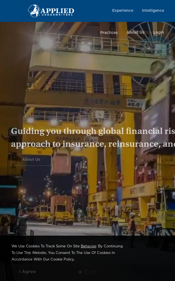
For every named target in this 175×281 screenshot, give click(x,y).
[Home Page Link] (51, 11)
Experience (122, 11)
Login (158, 32)
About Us (135, 32)
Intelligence (153, 11)
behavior (88, 246)
